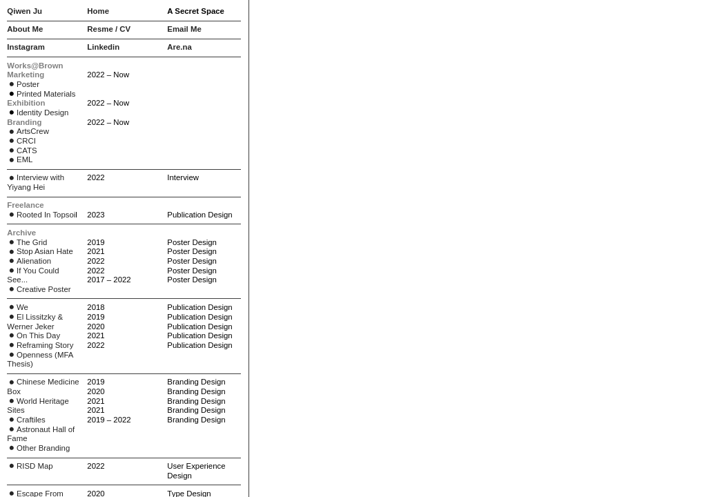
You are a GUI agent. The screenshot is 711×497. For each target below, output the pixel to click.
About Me (25, 29)
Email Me (184, 29)
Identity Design (42, 112)
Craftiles (26, 420)
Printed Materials (46, 94)
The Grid (27, 242)
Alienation (29, 261)
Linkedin (103, 47)
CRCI (21, 141)
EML (24, 159)
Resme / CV (108, 29)
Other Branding (38, 448)
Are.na (179, 47)
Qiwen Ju (24, 11)
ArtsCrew (28, 131)
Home (98, 11)
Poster (23, 84)
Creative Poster (38, 289)
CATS (22, 150)
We (17, 307)
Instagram (25, 47)
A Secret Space (195, 11)
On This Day (33, 335)
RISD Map (29, 466)
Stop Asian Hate (39, 251)
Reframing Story (40, 345)
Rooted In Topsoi (41, 215)
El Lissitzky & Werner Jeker (35, 322)
